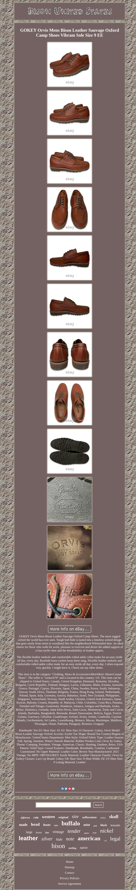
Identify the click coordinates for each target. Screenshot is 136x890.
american (89, 838)
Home (69, 861)
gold (95, 826)
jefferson (25, 817)
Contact (69, 872)
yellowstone (89, 817)
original (63, 817)
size (75, 816)
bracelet (115, 825)
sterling (72, 848)
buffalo (71, 823)
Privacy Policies (69, 878)
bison (58, 846)
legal (115, 838)
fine (47, 832)
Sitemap (70, 867)
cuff (105, 841)
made (23, 825)
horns (39, 832)
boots (46, 825)
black (103, 825)
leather (28, 838)
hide (59, 839)
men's (86, 833)
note (70, 838)
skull (113, 816)
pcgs (95, 832)
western (48, 817)
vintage (58, 831)
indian (103, 818)
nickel (106, 831)
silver (46, 838)
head (35, 824)
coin (35, 817)
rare (56, 825)
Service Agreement (69, 883)
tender (74, 831)
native (84, 847)
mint (87, 825)
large (29, 832)
